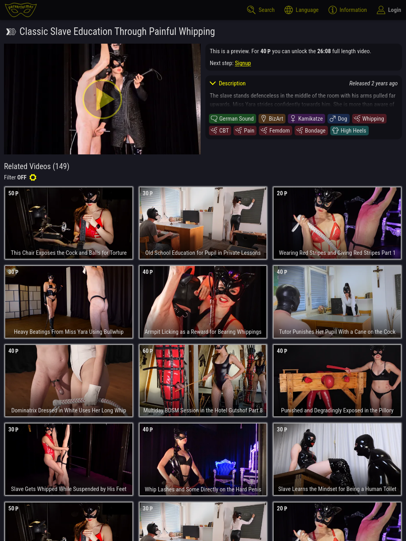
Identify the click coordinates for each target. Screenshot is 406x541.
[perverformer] (21, 10)
